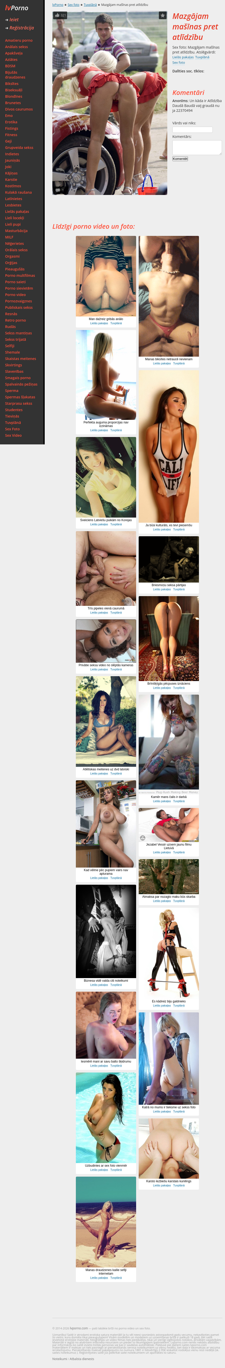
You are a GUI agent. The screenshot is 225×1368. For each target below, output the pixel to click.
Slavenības (14, 371)
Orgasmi (12, 256)
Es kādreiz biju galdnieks (169, 1001)
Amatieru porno (19, 40)
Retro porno (15, 320)
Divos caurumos (19, 109)
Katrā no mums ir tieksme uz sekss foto (168, 1107)
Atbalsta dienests (82, 1359)
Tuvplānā (13, 422)
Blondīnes (13, 96)
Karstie (11, 179)
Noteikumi (59, 1359)
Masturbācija (16, 230)
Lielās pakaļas (17, 211)
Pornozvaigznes (18, 301)
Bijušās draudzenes (15, 75)
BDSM (10, 65)
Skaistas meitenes (20, 358)
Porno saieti (15, 281)
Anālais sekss (16, 46)
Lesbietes (13, 205)
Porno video (15, 294)
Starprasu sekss (18, 403)
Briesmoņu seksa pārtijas (169, 585)
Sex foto (73, 5)
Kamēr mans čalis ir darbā (168, 797)
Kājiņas (11, 173)
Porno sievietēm (19, 288)
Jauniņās (12, 160)
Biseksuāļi (13, 89)
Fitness (11, 134)
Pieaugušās (15, 269)
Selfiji (9, 345)
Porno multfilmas (20, 275)
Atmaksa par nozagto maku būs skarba (168, 897)
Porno (16, 7)
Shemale (12, 352)
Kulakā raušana (18, 192)
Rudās (10, 326)
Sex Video (13, 435)
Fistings (11, 128)
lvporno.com (79, 1328)
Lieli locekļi (14, 217)
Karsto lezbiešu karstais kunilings (169, 1181)
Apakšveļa (14, 53)
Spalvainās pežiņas (21, 384)
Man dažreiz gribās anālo (106, 319)
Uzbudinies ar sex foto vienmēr (106, 1165)
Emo (9, 115)
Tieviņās (12, 416)
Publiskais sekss (19, 307)
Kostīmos (13, 185)
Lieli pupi (13, 224)
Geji (8, 141)
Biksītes (11, 83)
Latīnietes (13, 198)
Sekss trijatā (15, 339)
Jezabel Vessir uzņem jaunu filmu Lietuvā (169, 846)
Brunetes (13, 102)
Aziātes (11, 59)
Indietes (12, 153)
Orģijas (11, 262)
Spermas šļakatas (20, 397)
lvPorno (57, 5)
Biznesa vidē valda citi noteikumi (106, 980)
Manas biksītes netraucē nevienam (168, 359)
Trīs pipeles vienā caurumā (106, 608)
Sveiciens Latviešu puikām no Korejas (106, 520)
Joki (8, 166)
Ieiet (12, 19)
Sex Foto (12, 428)
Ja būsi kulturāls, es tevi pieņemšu (169, 525)
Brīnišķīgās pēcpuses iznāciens (168, 683)
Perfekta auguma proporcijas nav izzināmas (106, 424)
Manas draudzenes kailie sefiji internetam (106, 1271)
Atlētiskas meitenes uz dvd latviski (106, 769)
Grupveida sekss (19, 147)
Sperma (11, 390)
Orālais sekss (16, 249)
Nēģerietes (14, 243)
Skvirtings (13, 365)
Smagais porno (18, 377)
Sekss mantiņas (18, 333)
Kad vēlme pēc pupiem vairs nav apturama (106, 871)
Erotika (11, 121)
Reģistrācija (19, 28)
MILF (9, 237)
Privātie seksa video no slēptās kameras (106, 665)
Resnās (11, 313)
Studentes (13, 409)
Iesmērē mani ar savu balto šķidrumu (106, 1061)
